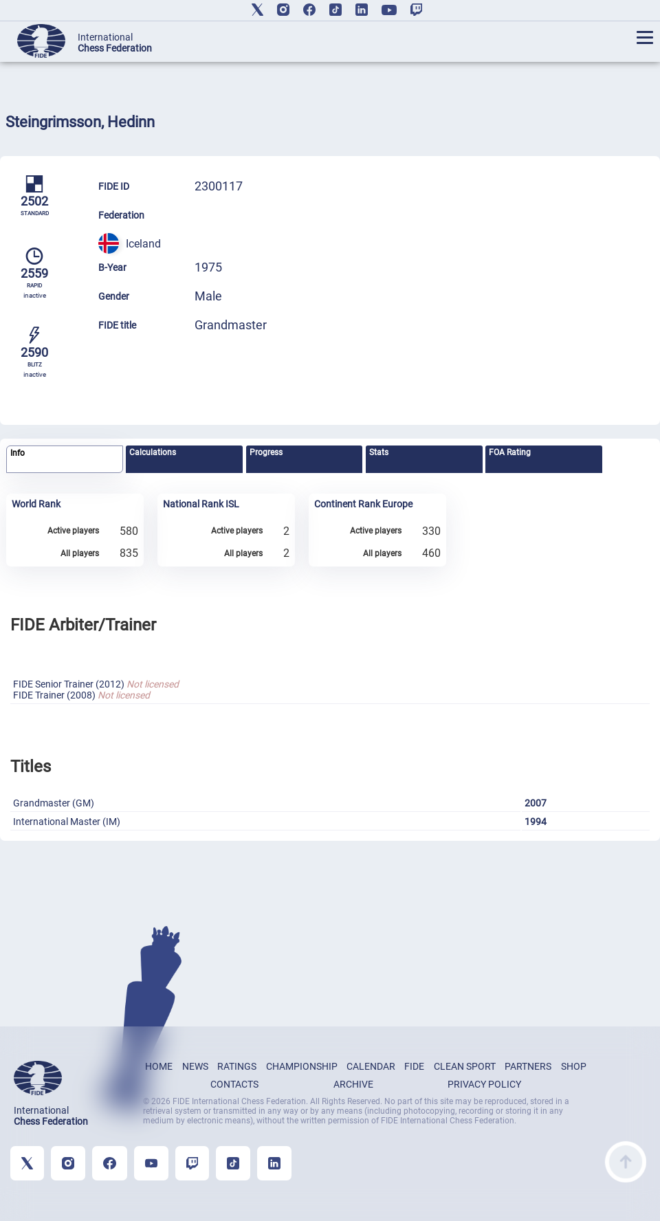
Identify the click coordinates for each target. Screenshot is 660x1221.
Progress (266, 452)
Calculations (152, 452)
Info (17, 453)
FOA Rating (510, 452)
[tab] (64, 460)
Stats (378, 452)
